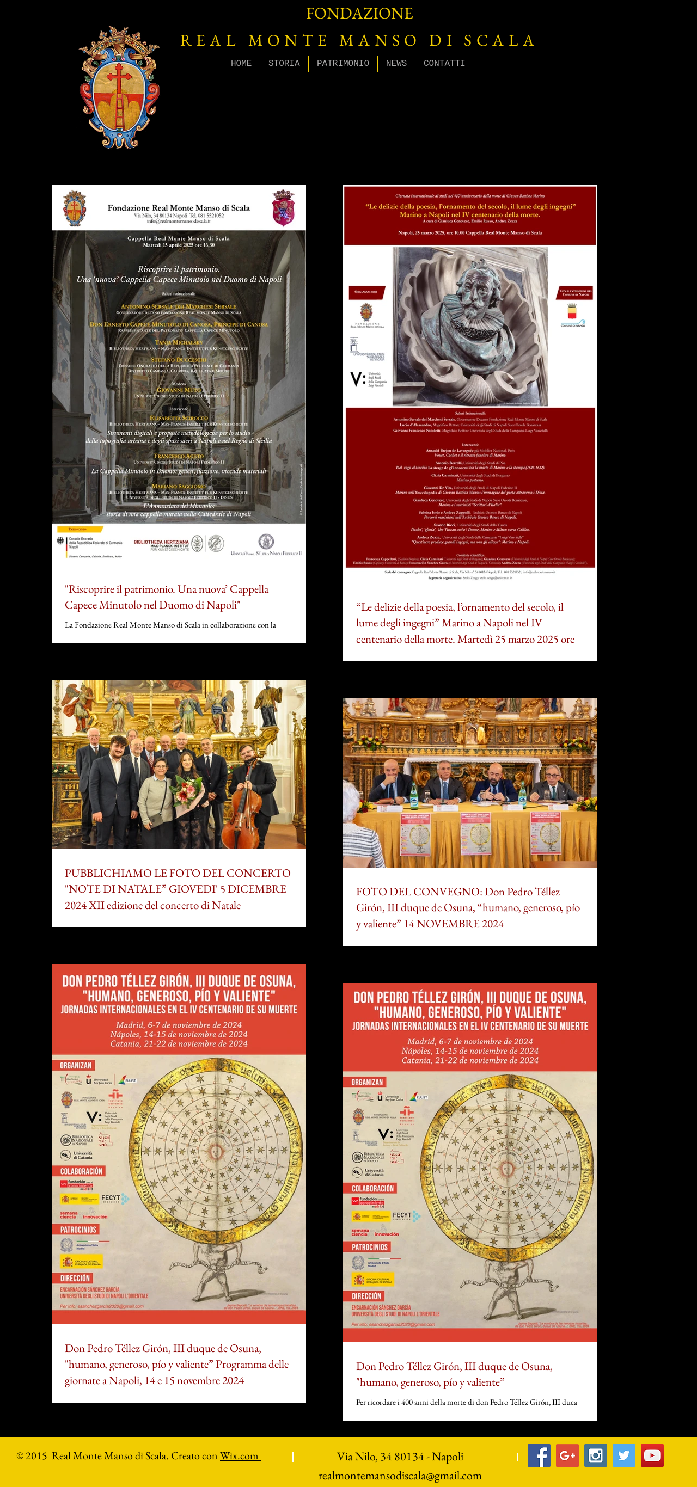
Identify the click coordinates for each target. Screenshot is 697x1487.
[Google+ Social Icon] (567, 1455)
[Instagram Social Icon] (595, 1455)
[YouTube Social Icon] (652, 1455)
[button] (284, 64)
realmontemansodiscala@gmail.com (400, 1475)
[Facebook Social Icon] (539, 1455)
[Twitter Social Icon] (624, 1455)
